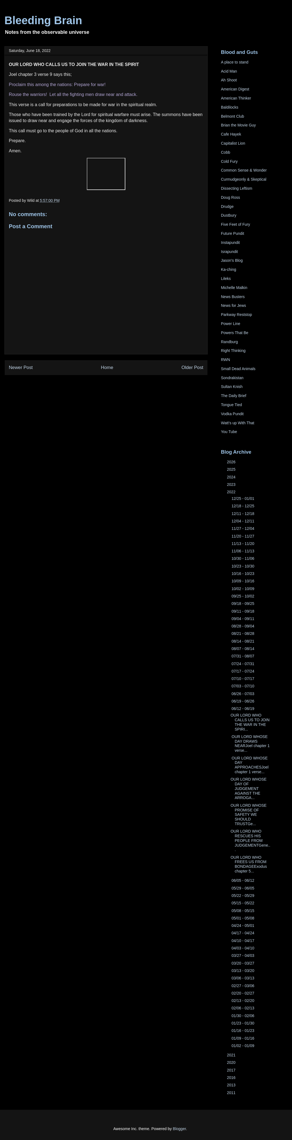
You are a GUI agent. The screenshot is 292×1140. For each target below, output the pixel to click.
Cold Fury (229, 161)
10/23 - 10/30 (243, 566)
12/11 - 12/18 (243, 513)
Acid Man (229, 71)
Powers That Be (234, 333)
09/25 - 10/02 (243, 596)
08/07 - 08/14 (243, 648)
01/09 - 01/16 (243, 1038)
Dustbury (228, 215)
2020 (232, 1062)
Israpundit (229, 251)
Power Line (230, 323)
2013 (232, 1085)
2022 (232, 492)
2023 (232, 484)
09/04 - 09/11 (243, 618)
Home (107, 367)
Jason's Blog (232, 260)
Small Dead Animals (238, 369)
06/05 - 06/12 (243, 880)
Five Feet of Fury (235, 224)
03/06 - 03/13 (243, 978)
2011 (232, 1093)
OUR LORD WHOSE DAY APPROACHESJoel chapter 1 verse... (250, 765)
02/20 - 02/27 (243, 993)
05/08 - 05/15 (243, 910)
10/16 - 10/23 (243, 573)
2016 (232, 1077)
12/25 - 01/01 (243, 498)
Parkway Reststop (236, 314)
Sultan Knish (232, 386)
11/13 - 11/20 (243, 543)
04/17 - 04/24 (243, 933)
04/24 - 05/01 (243, 925)
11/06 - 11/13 (243, 551)
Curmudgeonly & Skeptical (243, 179)
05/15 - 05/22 (243, 903)
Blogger (179, 1129)
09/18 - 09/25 (243, 603)
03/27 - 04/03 (243, 955)
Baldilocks (229, 107)
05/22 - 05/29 (243, 895)
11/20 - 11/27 (243, 536)
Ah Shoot (229, 80)
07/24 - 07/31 (243, 664)
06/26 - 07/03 (243, 694)
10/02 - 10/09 (243, 588)
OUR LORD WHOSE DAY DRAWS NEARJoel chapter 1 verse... (250, 743)
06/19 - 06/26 (243, 701)
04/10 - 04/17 (243, 940)
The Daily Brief (233, 395)
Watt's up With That (237, 423)
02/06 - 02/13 (243, 1008)
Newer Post (21, 367)
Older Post (192, 367)
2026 (232, 462)
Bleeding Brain (43, 20)
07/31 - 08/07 (243, 656)
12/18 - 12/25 (243, 506)
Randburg (229, 342)
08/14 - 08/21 (243, 641)
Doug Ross (230, 197)
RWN (225, 359)
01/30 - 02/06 (243, 1016)
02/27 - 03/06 (243, 986)
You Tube (229, 431)
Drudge (227, 206)
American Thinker (236, 98)
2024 (232, 477)
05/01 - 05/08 (243, 918)
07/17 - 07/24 (243, 671)
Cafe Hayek (231, 134)
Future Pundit (232, 233)
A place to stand (234, 62)
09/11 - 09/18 (243, 611)
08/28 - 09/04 (243, 626)
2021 (232, 1055)
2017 (232, 1070)
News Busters (233, 296)
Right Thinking (233, 350)
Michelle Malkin (234, 287)
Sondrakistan (232, 378)
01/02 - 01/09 (243, 1045)
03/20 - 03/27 (243, 963)
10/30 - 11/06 (243, 558)
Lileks (226, 278)
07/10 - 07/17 (243, 678)
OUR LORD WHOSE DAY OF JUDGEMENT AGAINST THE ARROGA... (249, 788)
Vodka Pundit (232, 414)
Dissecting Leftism (236, 188)
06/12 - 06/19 (243, 708)
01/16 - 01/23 (243, 1030)
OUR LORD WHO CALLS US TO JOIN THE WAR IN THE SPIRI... (250, 722)
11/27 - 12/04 (243, 528)
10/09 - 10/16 (243, 581)
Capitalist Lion (233, 143)
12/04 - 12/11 (243, 521)
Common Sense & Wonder (244, 170)
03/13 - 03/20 (243, 970)
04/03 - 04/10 (243, 948)
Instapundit (230, 242)
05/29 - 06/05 (243, 888)
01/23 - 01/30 (243, 1023)
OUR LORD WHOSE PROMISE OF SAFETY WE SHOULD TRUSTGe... (249, 814)
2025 (232, 469)
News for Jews (233, 305)
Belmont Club (232, 116)
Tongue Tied (231, 405)
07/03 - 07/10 (243, 686)
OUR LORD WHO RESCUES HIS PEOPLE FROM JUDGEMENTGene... (250, 840)
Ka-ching (228, 269)
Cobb (225, 152)
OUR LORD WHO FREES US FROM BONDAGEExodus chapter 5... (249, 864)
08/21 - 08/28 (243, 633)
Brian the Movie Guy (238, 125)
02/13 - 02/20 (243, 1000)
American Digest (235, 89)
